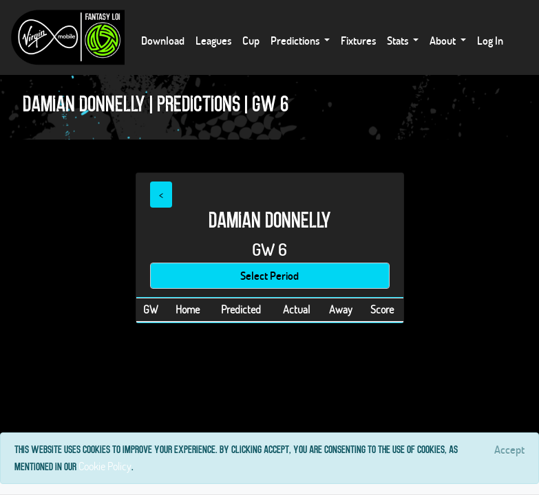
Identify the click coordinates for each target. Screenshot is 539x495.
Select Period (269, 275)
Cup (251, 40)
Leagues (213, 40)
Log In (490, 40)
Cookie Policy (104, 466)
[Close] (509, 449)
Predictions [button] (296, 40)
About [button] (444, 40)
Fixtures (358, 40)
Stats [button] (398, 40)
